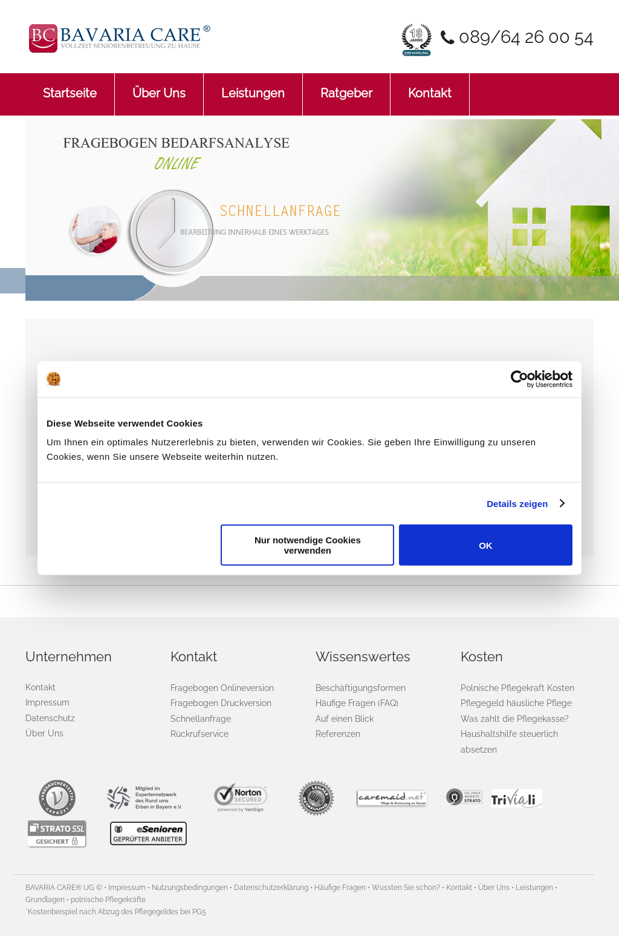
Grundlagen (45, 899)
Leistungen (253, 86)
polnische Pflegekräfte (108, 899)
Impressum (47, 702)
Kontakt (430, 86)
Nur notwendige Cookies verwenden (307, 545)
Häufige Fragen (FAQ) (357, 703)
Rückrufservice (199, 733)
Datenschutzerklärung (271, 887)
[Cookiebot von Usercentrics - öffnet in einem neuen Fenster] (519, 379)
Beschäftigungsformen (361, 687)
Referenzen (338, 733)
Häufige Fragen (340, 887)
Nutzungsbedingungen (190, 887)
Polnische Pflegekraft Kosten (517, 687)
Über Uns (159, 86)
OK (486, 545)
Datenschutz (50, 718)
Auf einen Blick (345, 718)
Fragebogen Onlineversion (222, 687)
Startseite (69, 86)
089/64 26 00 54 (526, 37)
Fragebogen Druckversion (220, 703)
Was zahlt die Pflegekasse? (515, 718)
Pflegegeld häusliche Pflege (516, 703)
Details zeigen (517, 503)
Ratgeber (346, 86)
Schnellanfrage (200, 718)
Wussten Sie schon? (406, 887)
